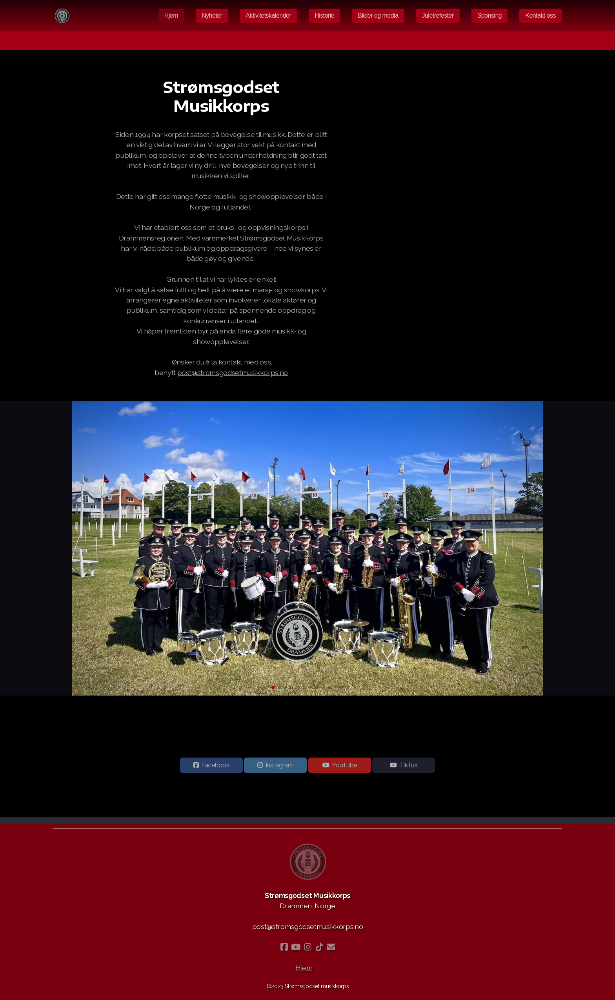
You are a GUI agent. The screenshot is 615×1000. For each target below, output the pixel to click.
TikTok (409, 766)
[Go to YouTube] (296, 947)
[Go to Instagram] (307, 947)
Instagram (280, 766)
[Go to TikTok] (319, 947)
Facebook (215, 766)
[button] (266, 687)
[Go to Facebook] (284, 947)
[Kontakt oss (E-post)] (331, 947)
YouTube (344, 766)
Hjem (304, 968)
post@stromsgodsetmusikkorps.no (232, 372)
